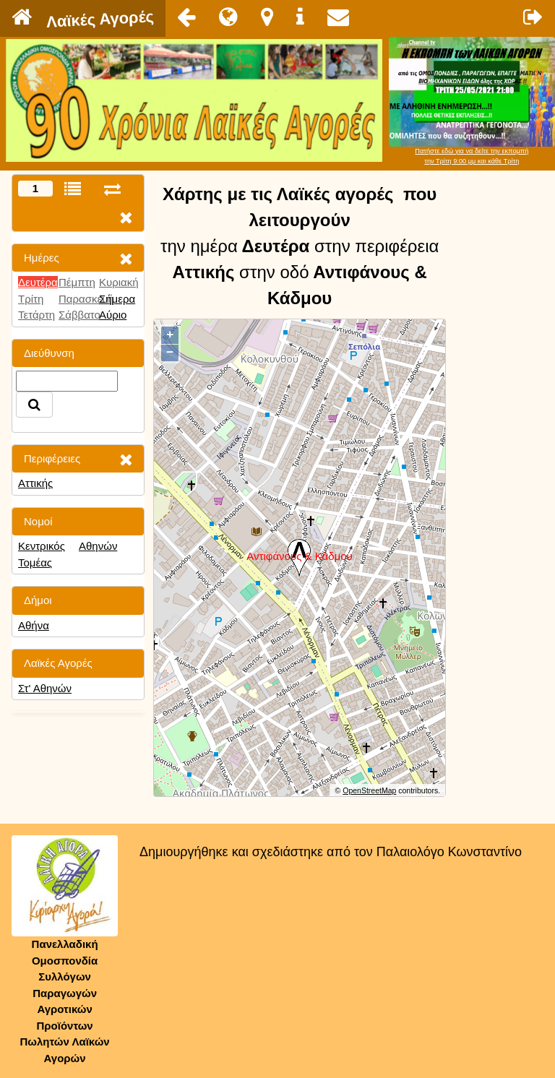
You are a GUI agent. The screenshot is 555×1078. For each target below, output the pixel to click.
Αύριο (112, 315)
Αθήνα (33, 625)
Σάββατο (79, 315)
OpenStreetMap (369, 790)
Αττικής (35, 483)
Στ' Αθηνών (45, 688)
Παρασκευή (86, 299)
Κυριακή (119, 282)
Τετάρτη (36, 315)
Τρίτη (30, 299)
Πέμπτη (77, 282)
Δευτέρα (38, 282)
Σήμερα (117, 299)
